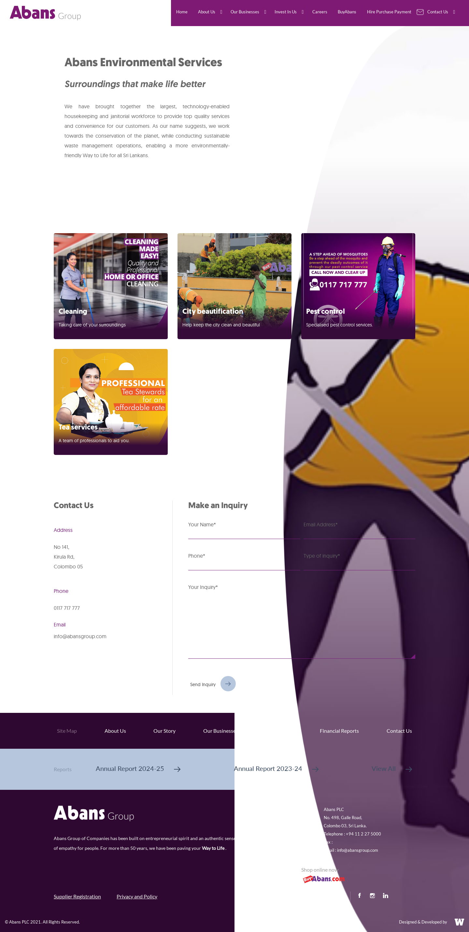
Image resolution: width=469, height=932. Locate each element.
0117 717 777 (67, 608)
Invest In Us (279, 731)
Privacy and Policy (137, 896)
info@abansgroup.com (80, 636)
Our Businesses (220, 731)
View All (392, 768)
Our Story (164, 731)
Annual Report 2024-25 (138, 768)
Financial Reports (339, 731)
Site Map (67, 731)
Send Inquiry (203, 684)
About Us (115, 731)
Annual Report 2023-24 (276, 768)
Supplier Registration (77, 896)
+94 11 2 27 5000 (363, 833)
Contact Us (399, 731)
